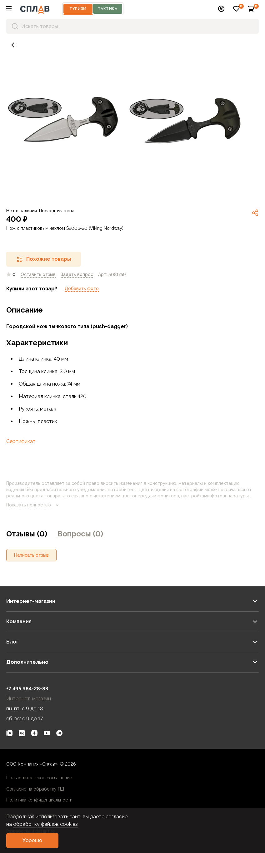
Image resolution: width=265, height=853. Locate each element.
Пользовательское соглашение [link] (39, 777)
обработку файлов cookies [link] (45, 824)
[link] (14, 45)
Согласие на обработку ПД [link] (35, 788)
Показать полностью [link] (33, 505)
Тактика (107, 9)
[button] (8, 8)
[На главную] (35, 9)
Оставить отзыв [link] (38, 274)
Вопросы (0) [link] (80, 533)
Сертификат (21, 441)
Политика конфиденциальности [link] (39, 799)
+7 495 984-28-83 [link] (27, 689)
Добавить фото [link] (82, 288)
